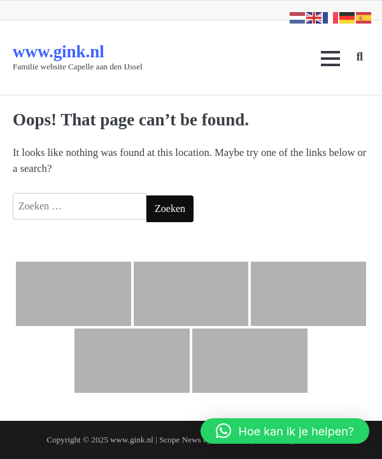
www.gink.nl (58, 51)
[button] (285, 431)
